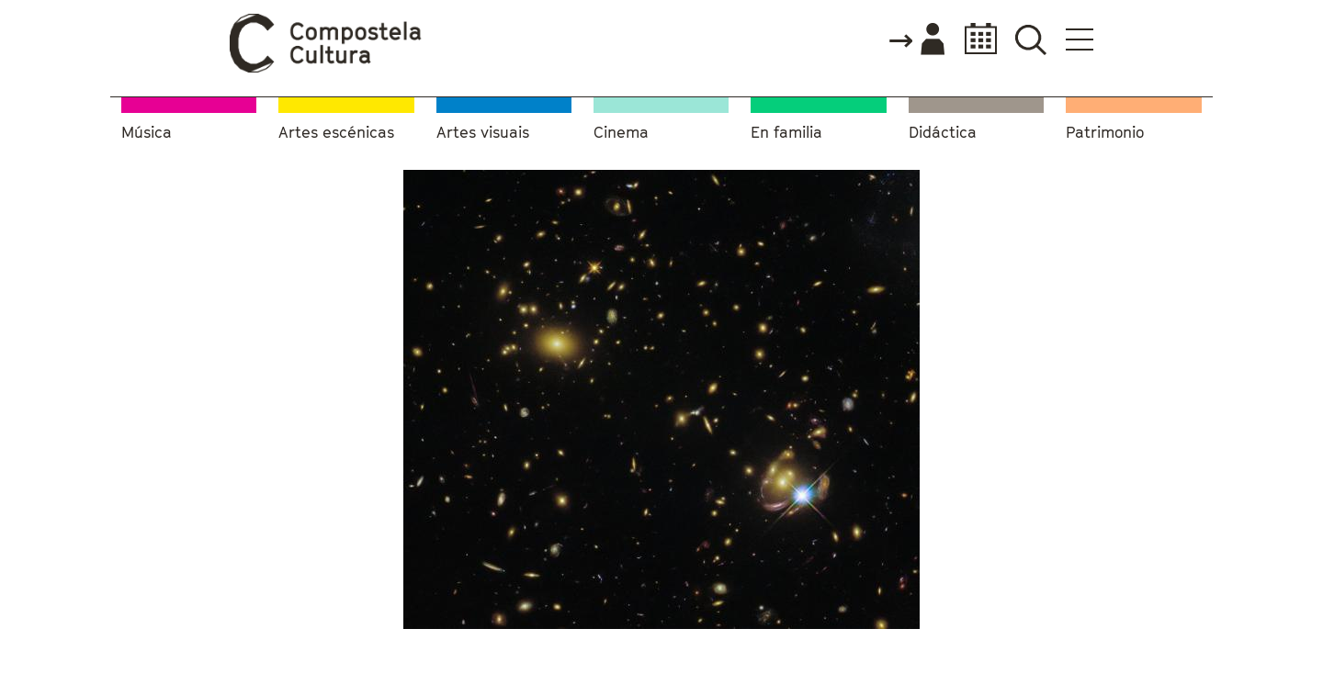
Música (146, 132)
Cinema (621, 132)
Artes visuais (482, 132)
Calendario (975, 39)
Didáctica (943, 132)
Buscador (1030, 39)
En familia (786, 132)
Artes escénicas (336, 132)
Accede (916, 40)
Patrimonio (1105, 132)
